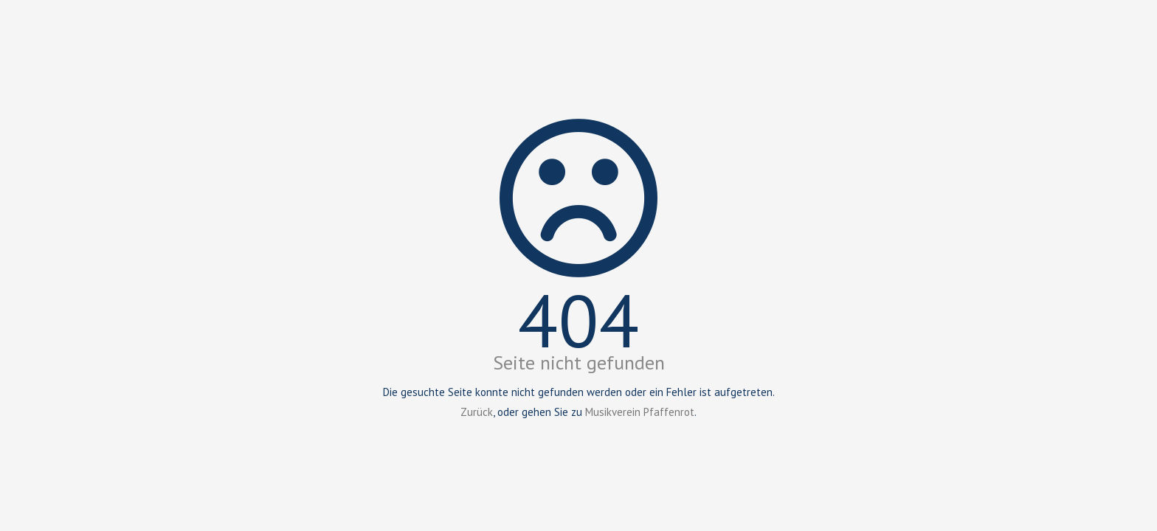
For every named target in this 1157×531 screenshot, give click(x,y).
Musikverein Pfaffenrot (639, 412)
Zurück (476, 412)
